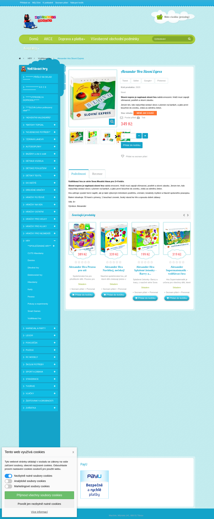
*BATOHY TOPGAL (35, 125)
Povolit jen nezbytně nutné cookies (39, 503)
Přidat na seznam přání (136, 156)
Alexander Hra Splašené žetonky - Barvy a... (145, 270)
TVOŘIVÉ (30, 387)
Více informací (39, 511)
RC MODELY (32, 358)
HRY (30, 58)
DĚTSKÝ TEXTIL (34, 176)
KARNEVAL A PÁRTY (36, 329)
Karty (30, 290)
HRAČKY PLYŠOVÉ (35, 198)
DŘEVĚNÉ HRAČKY (35, 191)
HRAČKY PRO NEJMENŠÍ (38, 234)
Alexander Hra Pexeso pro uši (82, 268)
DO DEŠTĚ (31, 183)
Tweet (125, 81)
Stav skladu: (127, 113)
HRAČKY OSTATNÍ (35, 212)
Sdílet (136, 81)
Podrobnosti (78, 173)
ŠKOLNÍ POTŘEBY (35, 365)
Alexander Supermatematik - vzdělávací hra (177, 270)
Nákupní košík (76, 2)
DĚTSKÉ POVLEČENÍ (36, 169)
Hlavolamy (32, 283)
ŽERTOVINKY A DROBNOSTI (39, 401)
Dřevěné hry (33, 268)
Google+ (148, 81)
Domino (31, 261)
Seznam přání (61, 2)
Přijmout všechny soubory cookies (39, 495)
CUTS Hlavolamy (36, 254)
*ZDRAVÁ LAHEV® (35, 140)
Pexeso (31, 297)
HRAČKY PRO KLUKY (36, 227)
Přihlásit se (25, 2)
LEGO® (29, 336)
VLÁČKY (30, 394)
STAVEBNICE (32, 379)
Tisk (143, 117)
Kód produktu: (128, 87)
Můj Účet (36, 2)
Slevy (26, 440)
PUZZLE (30, 350)
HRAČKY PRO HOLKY (36, 220)
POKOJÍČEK (32, 343)
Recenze (97, 173)
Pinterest (161, 81)
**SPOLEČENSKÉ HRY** (39, 246)
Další (116, 136)
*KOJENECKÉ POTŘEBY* (38, 133)
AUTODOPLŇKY (33, 147)
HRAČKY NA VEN (34, 205)
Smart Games (34, 312)
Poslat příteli (130, 117)
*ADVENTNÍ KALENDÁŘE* (38, 118)
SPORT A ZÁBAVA (34, 372)
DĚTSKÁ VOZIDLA (35, 162)
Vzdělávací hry (45, 58)
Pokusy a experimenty (38, 304)
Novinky (27, 445)
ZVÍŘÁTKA (31, 408)
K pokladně (48, 2)
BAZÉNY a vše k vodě (36, 154)
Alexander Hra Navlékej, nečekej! (114, 268)
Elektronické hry (35, 275)
